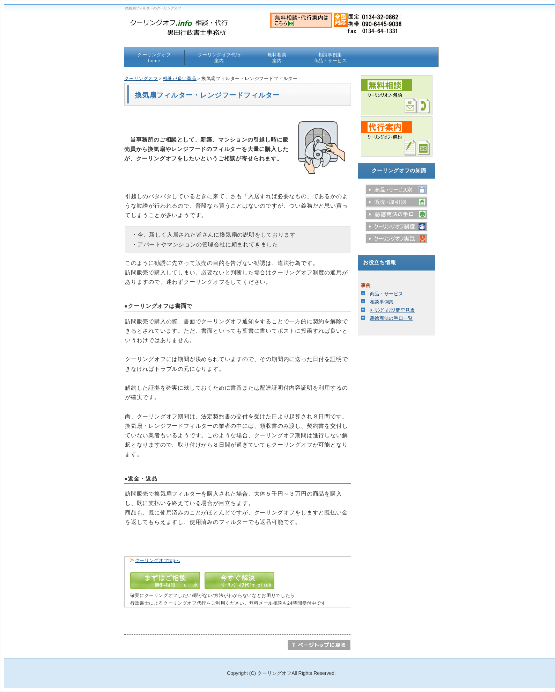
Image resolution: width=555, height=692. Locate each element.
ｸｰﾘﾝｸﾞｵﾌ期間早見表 (392, 310)
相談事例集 (330, 57)
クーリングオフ (154, 57)
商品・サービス (387, 293)
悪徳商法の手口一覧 (391, 318)
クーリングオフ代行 (219, 57)
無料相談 (277, 57)
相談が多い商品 (180, 78)
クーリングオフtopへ (157, 560)
